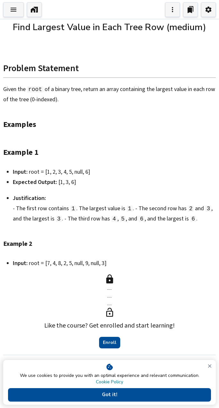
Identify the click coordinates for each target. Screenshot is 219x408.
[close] (209, 366)
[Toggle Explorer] (13, 9)
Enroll (109, 342)
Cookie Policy (109, 382)
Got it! (109, 395)
